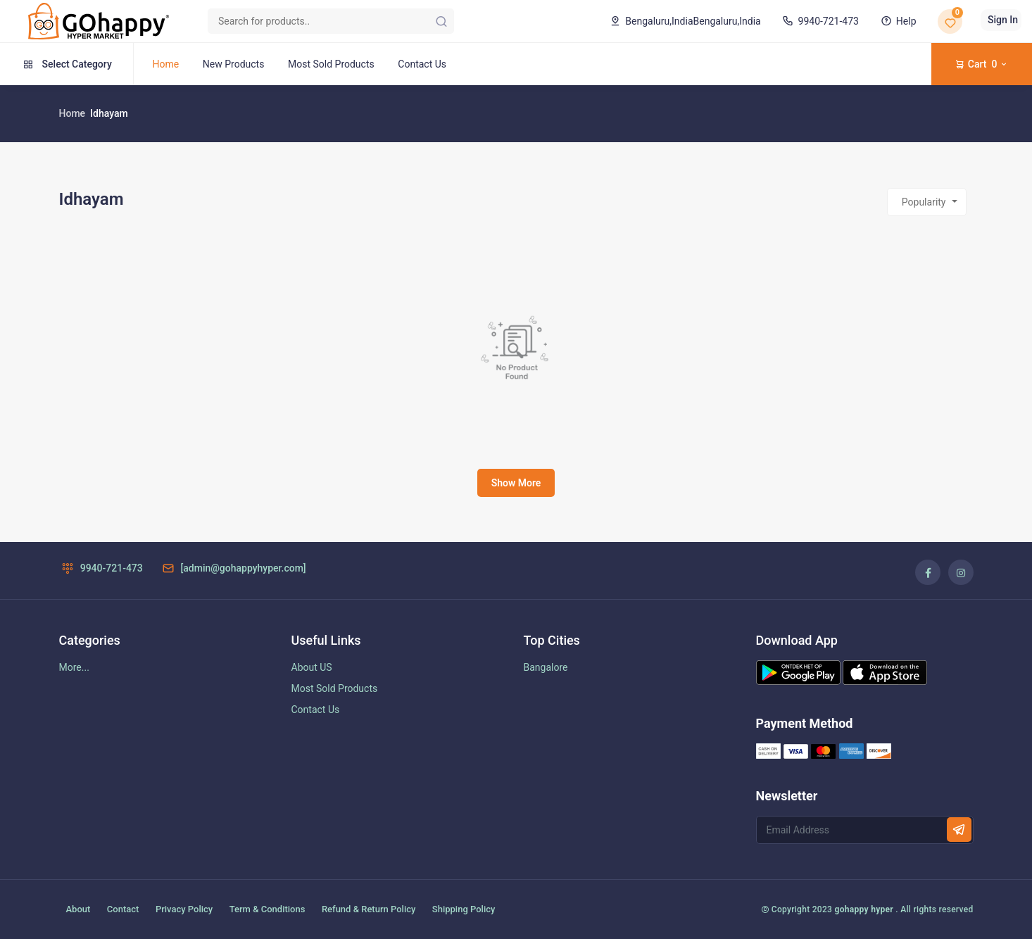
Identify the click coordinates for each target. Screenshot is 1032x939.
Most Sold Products (331, 64)
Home (166, 64)
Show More (516, 483)
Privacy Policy (184, 909)
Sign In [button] (1003, 19)
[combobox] (927, 202)
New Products (234, 64)
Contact (123, 909)
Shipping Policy (464, 909)
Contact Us (422, 64)
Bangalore (546, 667)
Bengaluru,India (684, 21)
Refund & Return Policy (368, 909)
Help (897, 21)
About (78, 909)
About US (311, 667)
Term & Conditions (267, 909)
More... (74, 667)
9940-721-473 (819, 21)
